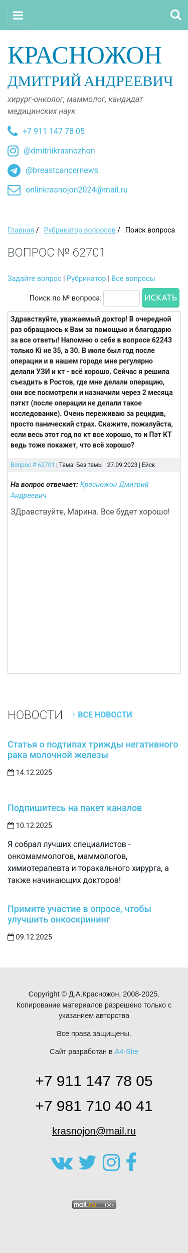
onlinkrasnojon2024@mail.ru (77, 189)
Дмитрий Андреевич (94, 65)
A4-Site (126, 1052)
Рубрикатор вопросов (79, 230)
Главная (21, 230)
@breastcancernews (62, 170)
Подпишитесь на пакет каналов (75, 807)
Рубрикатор (86, 278)
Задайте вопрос (34, 278)
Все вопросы (133, 278)
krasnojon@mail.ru (94, 1131)
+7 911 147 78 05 (54, 131)
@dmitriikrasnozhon (59, 151)
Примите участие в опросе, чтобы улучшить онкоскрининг (79, 914)
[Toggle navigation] (18, 15)
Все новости (105, 715)
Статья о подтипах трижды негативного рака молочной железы (93, 749)
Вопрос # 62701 (33, 465)
